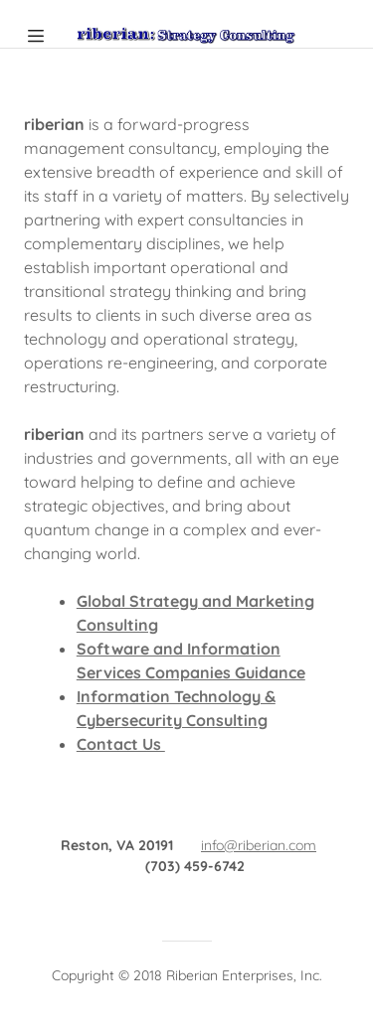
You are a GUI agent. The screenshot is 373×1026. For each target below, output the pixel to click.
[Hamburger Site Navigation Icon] (44, 36)
